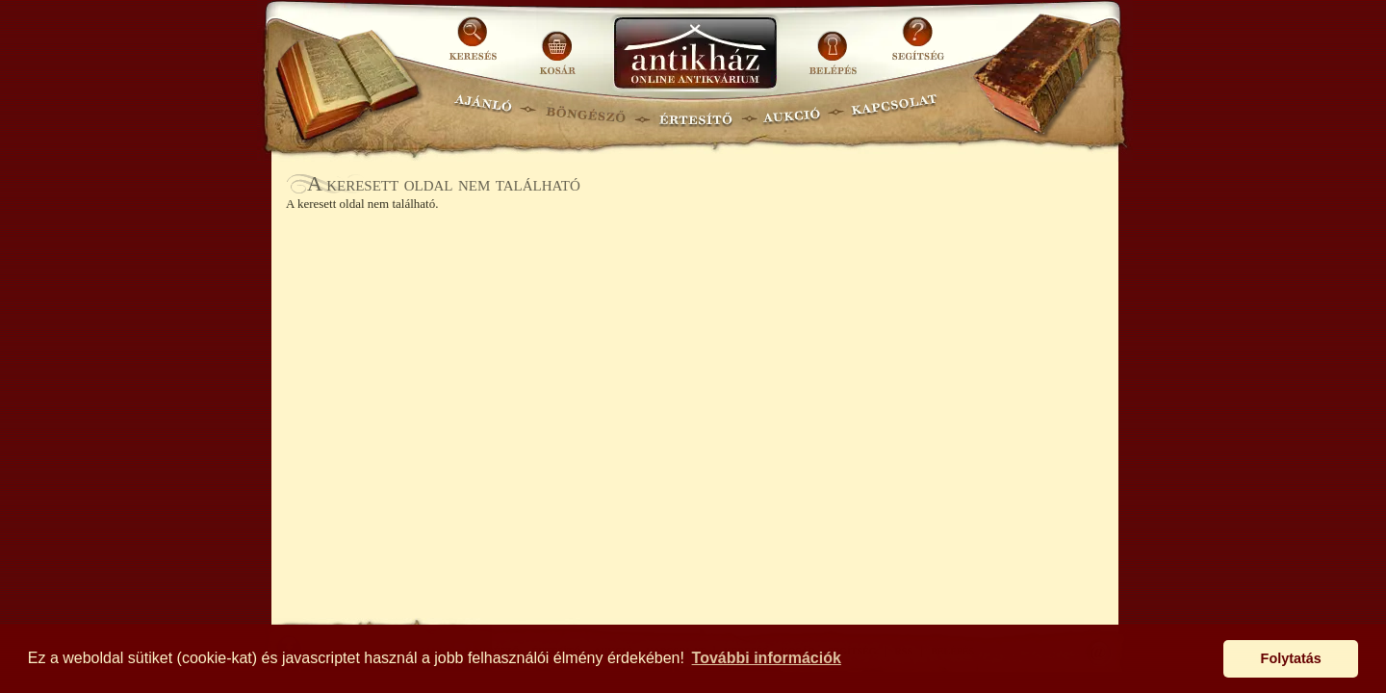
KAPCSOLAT (894, 111)
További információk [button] (766, 658)
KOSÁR (557, 45)
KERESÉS (475, 45)
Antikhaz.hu (695, 54)
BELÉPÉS (834, 45)
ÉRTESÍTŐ (694, 111)
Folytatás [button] (1291, 658)
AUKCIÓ (791, 111)
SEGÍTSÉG (917, 45)
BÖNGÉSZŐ (586, 111)
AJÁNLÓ (483, 111)
